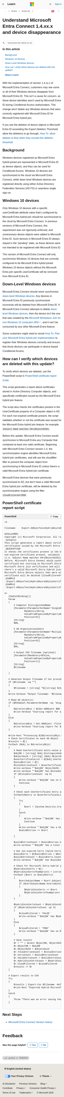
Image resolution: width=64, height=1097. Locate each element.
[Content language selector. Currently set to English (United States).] (18, 1068)
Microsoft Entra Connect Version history (30, 1022)
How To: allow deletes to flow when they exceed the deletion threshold (29, 138)
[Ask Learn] (53, 11)
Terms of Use (9, 1092)
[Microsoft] (32, 4)
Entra (14, 11)
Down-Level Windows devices (19, 63)
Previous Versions (28, 1083)
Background (11, 55)
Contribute (8, 1088)
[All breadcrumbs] (5, 11)
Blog (43, 1083)
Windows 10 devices (15, 59)
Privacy (20, 1088)
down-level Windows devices (19, 296)
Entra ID (26, 11)
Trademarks (25, 1092)
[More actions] (58, 11)
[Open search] (50, 4)
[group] (32, 764)
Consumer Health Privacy (42, 1088)
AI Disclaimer (9, 1083)
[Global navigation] (3, 4)
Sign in (58, 4)
